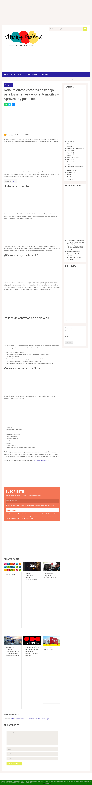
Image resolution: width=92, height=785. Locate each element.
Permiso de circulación (73, 251)
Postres (68, 321)
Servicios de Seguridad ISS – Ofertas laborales (50, 575)
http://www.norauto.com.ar (41, 460)
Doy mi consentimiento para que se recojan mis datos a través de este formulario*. (32, 505)
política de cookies (8, 782)
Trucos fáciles (31, 74)
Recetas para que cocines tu (75, 166)
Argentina (9, 85)
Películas (69, 162)
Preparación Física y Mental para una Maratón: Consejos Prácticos (75, 247)
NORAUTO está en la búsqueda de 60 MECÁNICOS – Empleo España (30, 719)
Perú (68, 164)
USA (68, 177)
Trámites (69, 172)
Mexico (69, 155)
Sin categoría (70, 170)
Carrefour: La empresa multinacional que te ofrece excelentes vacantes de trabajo (12, 651)
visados (45, 74)
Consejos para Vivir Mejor (74, 148)
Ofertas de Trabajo (11, 74)
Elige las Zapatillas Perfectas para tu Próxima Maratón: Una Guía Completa (75, 242)
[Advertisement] (25, 60)
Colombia (69, 146)
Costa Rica (70, 150)
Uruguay (69, 175)
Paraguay (69, 159)
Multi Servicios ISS (12, 574)
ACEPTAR (47, 783)
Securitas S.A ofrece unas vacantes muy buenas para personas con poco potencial (32, 651)
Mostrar (14, 181)
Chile (68, 144)
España (69, 153)
